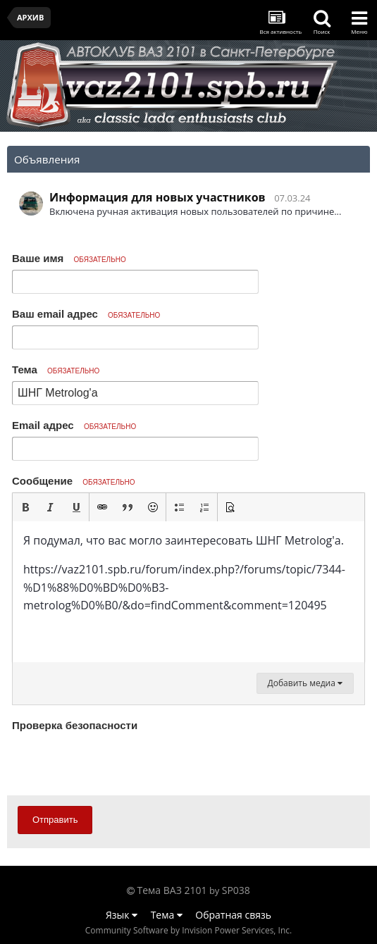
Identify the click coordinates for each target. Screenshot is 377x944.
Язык (121, 914)
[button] (25, 507)
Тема (55, 369)
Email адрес (74, 425)
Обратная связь (233, 914)
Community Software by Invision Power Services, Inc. (188, 930)
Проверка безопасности (74, 725)
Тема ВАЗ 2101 (172, 890)
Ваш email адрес (86, 314)
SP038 (236, 890)
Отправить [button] (55, 819)
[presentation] (119, 762)
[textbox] (188, 591)
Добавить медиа (305, 683)
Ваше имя (69, 258)
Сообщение (73, 481)
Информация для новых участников (157, 197)
